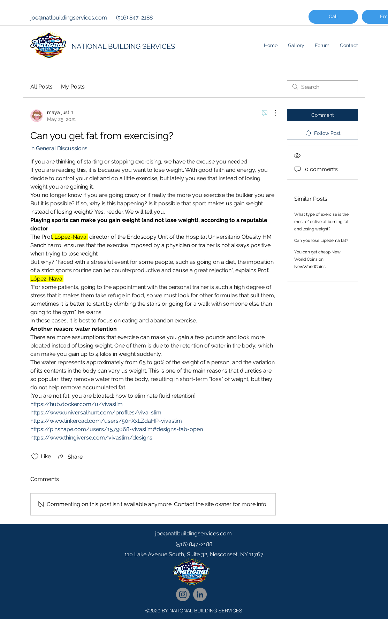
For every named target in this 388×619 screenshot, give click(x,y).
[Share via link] (69, 456)
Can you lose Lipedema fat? (321, 240)
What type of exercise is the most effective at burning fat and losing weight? (321, 221)
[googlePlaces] (194, 568)
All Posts (41, 86)
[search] (322, 87)
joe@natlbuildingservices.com (68, 17)
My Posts (73, 86)
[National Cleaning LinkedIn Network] (200, 594)
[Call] (333, 17)
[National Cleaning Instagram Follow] (183, 594)
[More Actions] (271, 113)
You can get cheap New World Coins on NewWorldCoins (317, 259)
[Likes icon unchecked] (34, 456)
